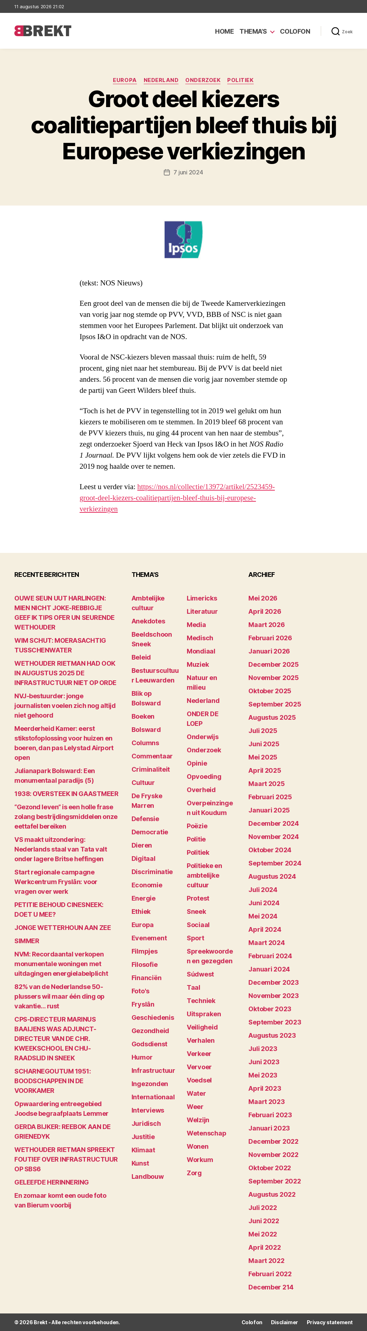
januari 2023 (269, 1128)
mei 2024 (262, 916)
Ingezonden (150, 1084)
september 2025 (274, 704)
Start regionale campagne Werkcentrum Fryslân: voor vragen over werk (55, 881)
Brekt (40, 1322)
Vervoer (199, 1067)
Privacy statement (330, 1322)
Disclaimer (284, 1322)
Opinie (197, 763)
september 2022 (274, 1181)
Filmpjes (145, 951)
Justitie (143, 1136)
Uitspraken (204, 1014)
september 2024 (274, 863)
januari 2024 (269, 969)
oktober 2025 (269, 691)
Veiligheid (202, 1027)
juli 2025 (262, 730)
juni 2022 (263, 1221)
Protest (198, 898)
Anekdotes (148, 621)
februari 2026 (270, 638)
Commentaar (152, 756)
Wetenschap (206, 1133)
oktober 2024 (269, 850)
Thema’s (253, 31)
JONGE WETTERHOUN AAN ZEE (62, 927)
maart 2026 (266, 624)
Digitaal (144, 858)
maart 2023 (266, 1101)
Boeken (143, 716)
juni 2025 (264, 744)
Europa (124, 80)
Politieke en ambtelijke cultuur (204, 875)
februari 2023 (270, 1115)
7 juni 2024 (188, 172)
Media (196, 624)
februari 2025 (270, 797)
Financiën (147, 978)
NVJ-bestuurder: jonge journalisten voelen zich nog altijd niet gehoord (64, 705)
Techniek (201, 1000)
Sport (195, 938)
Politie (196, 839)
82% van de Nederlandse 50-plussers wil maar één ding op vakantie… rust (59, 996)
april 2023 (264, 1088)
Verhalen (201, 1040)
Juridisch (146, 1123)
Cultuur (143, 782)
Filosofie (145, 964)
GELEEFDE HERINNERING (51, 1182)
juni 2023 (264, 1062)
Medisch (200, 638)
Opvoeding (204, 776)
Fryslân (143, 1004)
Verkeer (199, 1053)
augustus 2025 (272, 717)
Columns (145, 743)
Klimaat (143, 1150)
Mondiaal (201, 651)
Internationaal (153, 1097)
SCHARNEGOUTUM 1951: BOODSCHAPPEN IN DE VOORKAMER (52, 1080)
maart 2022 (266, 1260)
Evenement (149, 938)
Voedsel (199, 1080)
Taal (193, 987)
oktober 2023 (269, 1009)
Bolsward (146, 729)
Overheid (201, 790)
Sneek (196, 911)
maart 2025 (266, 783)
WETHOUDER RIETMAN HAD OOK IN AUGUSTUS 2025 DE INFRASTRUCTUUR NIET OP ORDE (65, 673)
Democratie (150, 832)
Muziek (198, 664)
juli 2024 (262, 889)
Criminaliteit (151, 769)
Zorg (194, 1173)
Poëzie (197, 826)
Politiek (241, 80)
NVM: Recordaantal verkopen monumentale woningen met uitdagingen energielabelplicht (61, 963)
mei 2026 (262, 598)
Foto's (140, 991)
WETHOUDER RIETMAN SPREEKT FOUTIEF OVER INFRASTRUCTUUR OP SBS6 (66, 1159)
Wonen (198, 1146)
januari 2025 (269, 810)
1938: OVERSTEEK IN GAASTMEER (66, 793)
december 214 (271, 1287)
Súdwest (200, 974)
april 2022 (264, 1247)
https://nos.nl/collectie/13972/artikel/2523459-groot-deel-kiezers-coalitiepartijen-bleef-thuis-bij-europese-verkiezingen (178, 498)
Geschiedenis (153, 1017)
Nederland (161, 80)
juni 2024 (264, 903)
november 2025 (273, 677)
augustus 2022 (272, 1194)
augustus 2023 (272, 1035)
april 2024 (264, 929)
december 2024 (273, 823)
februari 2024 (270, 956)
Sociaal (198, 925)
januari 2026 (269, 651)
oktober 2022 (269, 1168)
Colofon (295, 31)
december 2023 (273, 982)
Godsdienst (149, 1044)
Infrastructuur (153, 1070)
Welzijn (198, 1120)
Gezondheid (150, 1031)
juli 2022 (262, 1207)
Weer (195, 1106)
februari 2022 (270, 1274)
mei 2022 (262, 1234)
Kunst (140, 1163)
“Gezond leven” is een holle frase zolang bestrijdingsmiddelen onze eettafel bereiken (66, 816)
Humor (142, 1057)
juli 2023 (262, 1048)
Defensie (145, 819)
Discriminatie (152, 872)
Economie (147, 885)
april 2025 (264, 770)
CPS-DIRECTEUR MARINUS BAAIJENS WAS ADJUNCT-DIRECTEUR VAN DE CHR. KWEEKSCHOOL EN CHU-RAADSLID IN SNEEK (55, 1039)
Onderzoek (203, 80)
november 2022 (273, 1154)
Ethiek (141, 911)
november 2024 (273, 836)
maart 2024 (266, 942)
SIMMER (26, 941)
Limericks (202, 598)
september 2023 (274, 1022)
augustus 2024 (272, 876)
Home (224, 31)
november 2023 (273, 995)
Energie (144, 898)
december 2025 (273, 664)
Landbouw (148, 1176)
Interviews (148, 1110)
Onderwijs (203, 737)
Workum (200, 1159)
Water (196, 1093)
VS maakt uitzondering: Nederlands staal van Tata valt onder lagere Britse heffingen (60, 849)
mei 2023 (262, 1075)
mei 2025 (262, 757)
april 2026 (264, 611)
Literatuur (202, 611)
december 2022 (273, 1141)
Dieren (142, 845)
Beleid (141, 657)
